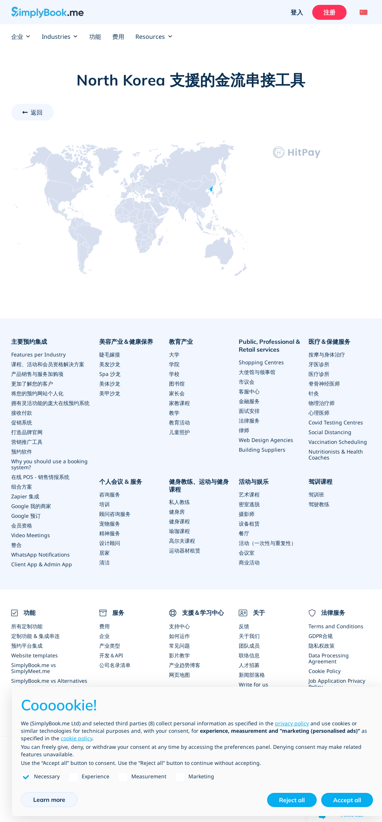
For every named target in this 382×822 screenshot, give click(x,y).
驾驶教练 (319, 504)
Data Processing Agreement (329, 658)
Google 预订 (26, 515)
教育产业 (181, 341)
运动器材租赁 (184, 550)
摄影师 (246, 513)
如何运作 (179, 635)
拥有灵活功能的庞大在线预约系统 (50, 403)
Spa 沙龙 (109, 373)
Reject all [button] (292, 800)
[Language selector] (362, 12)
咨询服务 (109, 494)
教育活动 (179, 422)
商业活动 (249, 562)
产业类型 (109, 645)
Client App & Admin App (41, 564)
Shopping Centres (261, 362)
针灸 (314, 393)
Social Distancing (330, 432)
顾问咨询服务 (115, 513)
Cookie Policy (325, 671)
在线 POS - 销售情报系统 (40, 476)
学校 (174, 373)
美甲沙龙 (109, 393)
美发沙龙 (109, 364)
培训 (104, 504)
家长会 (177, 393)
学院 (174, 364)
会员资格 (21, 525)
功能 (95, 36)
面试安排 (249, 410)
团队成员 (249, 645)
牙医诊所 (319, 364)
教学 (174, 412)
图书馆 (177, 383)
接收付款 (21, 412)
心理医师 (319, 412)
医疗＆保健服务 (329, 341)
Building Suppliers (262, 449)
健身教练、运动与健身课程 (199, 485)
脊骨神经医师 (324, 383)
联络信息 (249, 655)
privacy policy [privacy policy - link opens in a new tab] (292, 723)
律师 (244, 430)
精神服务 (109, 533)
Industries (60, 36)
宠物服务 (109, 523)
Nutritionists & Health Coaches (336, 454)
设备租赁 (249, 523)
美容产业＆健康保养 (126, 341)
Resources (153, 36)
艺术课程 (249, 494)
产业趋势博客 (184, 665)
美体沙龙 (109, 383)
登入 (297, 12)
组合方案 (21, 486)
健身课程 (179, 521)
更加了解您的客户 (32, 383)
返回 (37, 112)
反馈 (244, 626)
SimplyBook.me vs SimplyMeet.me (33, 668)
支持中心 (179, 626)
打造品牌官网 (27, 432)
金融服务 (249, 401)
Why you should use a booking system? (49, 464)
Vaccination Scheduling (338, 441)
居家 (104, 552)
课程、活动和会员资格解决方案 (47, 364)
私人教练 (179, 501)
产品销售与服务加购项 (37, 373)
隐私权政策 (322, 645)
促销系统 (21, 422)
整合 (16, 544)
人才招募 (249, 665)
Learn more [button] (49, 799)
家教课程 (179, 403)
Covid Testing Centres (336, 422)
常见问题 (179, 645)
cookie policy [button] (76, 738)
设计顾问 (109, 543)
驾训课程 (320, 481)
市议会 (246, 381)
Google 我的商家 (31, 506)
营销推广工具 (27, 441)
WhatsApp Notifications (40, 554)
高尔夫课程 (182, 540)
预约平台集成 (27, 645)
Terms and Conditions (336, 626)
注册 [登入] (329, 12)
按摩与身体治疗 (327, 354)
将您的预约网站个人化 (37, 393)
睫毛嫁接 (109, 354)
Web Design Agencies (266, 439)
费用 (118, 36)
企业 (21, 36)
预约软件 (21, 451)
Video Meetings (30, 535)
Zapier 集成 (25, 496)
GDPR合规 (321, 635)
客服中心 (249, 391)
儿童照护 (179, 432)
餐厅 (244, 533)
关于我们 (249, 635)
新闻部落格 (252, 674)
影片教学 (179, 655)
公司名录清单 (115, 665)
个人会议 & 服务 (120, 481)
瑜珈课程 (179, 531)
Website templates (34, 655)
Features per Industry (38, 354)
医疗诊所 (319, 373)
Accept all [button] (347, 800)
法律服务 (249, 420)
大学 (174, 354)
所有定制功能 (27, 626)
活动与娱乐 (254, 481)
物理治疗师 (322, 403)
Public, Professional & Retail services (269, 345)
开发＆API (111, 655)
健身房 (177, 511)
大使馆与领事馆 (257, 372)
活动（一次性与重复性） (267, 543)
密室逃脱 (249, 504)
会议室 (246, 552)
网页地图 (179, 674)
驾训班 (316, 494)
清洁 (104, 562)
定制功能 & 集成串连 (35, 635)
